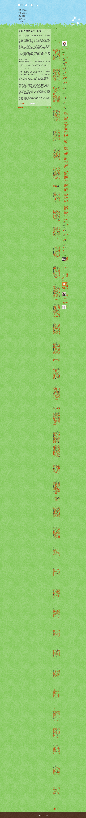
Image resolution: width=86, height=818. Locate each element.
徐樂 (54, 254)
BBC (54, 574)
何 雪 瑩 (59, 121)
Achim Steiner (55, 546)
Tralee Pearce (57, 789)
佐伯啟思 (56, 120)
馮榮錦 (57, 386)
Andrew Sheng (58, 558)
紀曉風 (55, 232)
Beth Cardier (58, 576)
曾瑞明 (56, 371)
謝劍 (58, 517)
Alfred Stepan (55, 553)
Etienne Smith (58, 616)
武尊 (58, 210)
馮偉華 (54, 386)
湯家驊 (57, 375)
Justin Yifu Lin (58, 669)
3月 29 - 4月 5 (66, 105)
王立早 (59, 79)
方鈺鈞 (55, 75)
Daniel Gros (55, 595)
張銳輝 (59, 292)
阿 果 (56, 215)
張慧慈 (55, 292)
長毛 (57, 214)
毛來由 (56, 76)
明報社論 (55, 187)
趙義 (57, 446)
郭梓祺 (55, 325)
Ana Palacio (57, 554)
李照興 (56, 159)
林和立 (55, 199)
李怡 (56, 153)
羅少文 (58, 527)
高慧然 (59, 269)
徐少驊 (59, 251)
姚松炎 (58, 225)
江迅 (55, 112)
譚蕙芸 (59, 534)
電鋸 (58, 436)
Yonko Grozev (55, 797)
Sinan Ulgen (55, 768)
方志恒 (54, 74)
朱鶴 (59, 111)
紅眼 (59, 232)
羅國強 (54, 532)
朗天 (58, 256)
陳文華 (57, 330)
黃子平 (57, 387)
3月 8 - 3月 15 (66, 221)
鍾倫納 (59, 519)
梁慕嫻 (56, 305)
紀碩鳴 (58, 231)
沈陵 (55, 170)
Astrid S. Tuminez (56, 569)
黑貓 (55, 407)
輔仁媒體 (57, 447)
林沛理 (54, 198)
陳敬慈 (56, 349)
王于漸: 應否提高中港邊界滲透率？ (65, 264)
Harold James (57, 627)
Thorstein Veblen (55, 786)
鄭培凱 (59, 485)
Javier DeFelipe (57, 647)
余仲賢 (55, 131)
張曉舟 (58, 293)
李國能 (54, 158)
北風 (56, 89)
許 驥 (56, 314)
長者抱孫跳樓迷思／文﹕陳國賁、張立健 (66, 173)
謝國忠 (56, 517)
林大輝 (59, 192)
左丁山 (54, 95)
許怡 (57, 315)
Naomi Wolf (56, 720)
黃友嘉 (57, 389)
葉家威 (55, 423)
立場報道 (55, 98)
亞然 (57, 174)
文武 (58, 73)
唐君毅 (54, 245)
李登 (57, 158)
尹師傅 (54, 69)
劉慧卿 (54, 456)
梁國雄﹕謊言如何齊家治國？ (66, 162)
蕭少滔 (56, 500)
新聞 (58, 408)
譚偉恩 (59, 533)
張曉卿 (54, 294)
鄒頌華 (55, 435)
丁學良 (56, 59)
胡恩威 (54, 236)
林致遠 (57, 201)
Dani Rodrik (58, 593)
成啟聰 (56, 110)
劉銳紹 (57, 456)
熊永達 (59, 438)
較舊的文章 (48, 108)
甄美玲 (58, 439)
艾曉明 (57, 119)
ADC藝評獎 (55, 547)
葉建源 (55, 422)
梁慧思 (59, 305)
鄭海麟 (59, 484)
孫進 (59, 247)
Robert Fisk (57, 747)
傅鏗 (57, 368)
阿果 (56, 216)
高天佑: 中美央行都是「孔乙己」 (66, 132)
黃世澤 (57, 390)
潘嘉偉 (54, 466)
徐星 (55, 252)
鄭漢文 (59, 486)
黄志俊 (55, 406)
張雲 (57, 287)
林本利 (59, 195)
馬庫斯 (57, 266)
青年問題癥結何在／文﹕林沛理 (66, 122)
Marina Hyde (55, 691)
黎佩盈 (54, 489)
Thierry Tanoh (55, 785)
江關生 (59, 113)
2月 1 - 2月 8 (66, 234)
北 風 (56, 88)
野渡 (55, 326)
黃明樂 (55, 393)
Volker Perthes (58, 793)
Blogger (45, 815)
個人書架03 (64, 280)
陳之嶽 (56, 328)
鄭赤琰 (57, 482)
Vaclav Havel (55, 790)
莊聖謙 (55, 312)
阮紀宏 (59, 172)
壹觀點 (57, 369)
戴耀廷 (54, 512)
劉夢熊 (58, 455)
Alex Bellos (57, 549)
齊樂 (54, 448)
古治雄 (57, 90)
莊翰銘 (58, 312)
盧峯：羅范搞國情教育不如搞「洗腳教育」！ (66, 208)
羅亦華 (57, 528)
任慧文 (57, 99)
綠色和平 (54, 440)
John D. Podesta (58, 654)
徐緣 (59, 254)
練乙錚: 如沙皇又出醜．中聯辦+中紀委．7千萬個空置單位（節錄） (65, 302)
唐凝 (57, 246)
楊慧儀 (55, 416)
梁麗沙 (55, 306)
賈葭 (57, 432)
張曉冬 (55, 293)
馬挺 (59, 266)
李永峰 (54, 150)
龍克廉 (55, 511)
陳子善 (57, 327)
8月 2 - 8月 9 (66, 59)
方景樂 (59, 74)
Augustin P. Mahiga (56, 570)
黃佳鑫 (57, 392)
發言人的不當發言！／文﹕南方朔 (66, 198)
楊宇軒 (57, 412)
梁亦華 (54, 297)
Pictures (58, 737)
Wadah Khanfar (57, 794)
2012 (63, 250)
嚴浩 (57, 538)
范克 (57, 238)
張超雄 (54, 287)
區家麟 (58, 270)
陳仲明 (57, 333)
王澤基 (56, 86)
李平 (57, 149)
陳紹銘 (55, 345)
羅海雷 (54, 531)
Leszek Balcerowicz (56, 679)
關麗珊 (59, 537)
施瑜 (56, 228)
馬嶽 (59, 268)
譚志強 (56, 533)
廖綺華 (59, 437)
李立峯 (57, 150)
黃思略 (56, 395)
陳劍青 (54, 352)
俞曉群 (55, 218)
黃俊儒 (57, 394)
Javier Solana (55, 648)
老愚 (57, 117)
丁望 (57, 58)
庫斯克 (59, 250)
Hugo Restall (58, 633)
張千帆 (56, 275)
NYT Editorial (55, 728)
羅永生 (54, 528)
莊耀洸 (54, 313)
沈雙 (55, 171)
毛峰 (56, 77)
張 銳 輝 (57, 274)
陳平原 (55, 332)
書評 (55, 256)
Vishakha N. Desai (56, 792)
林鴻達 (54, 209)
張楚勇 (57, 288)
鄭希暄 (54, 482)
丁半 (57, 57)
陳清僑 (59, 344)
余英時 (59, 133)
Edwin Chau (57, 613)
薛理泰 (59, 514)
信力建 (58, 218)
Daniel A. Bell (57, 594)
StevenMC (57, 775)
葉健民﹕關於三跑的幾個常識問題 (66, 118)
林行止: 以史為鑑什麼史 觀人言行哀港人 (66, 166)
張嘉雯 (58, 290)
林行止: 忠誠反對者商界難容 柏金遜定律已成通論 (66, 158)
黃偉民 (57, 397)
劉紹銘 (54, 453)
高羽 (55, 269)
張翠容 (57, 291)
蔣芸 (58, 473)
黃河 (58, 393)
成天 (56, 109)
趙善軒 (59, 445)
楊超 (54, 415)
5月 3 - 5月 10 (66, 92)
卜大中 (57, 60)
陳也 (54, 327)
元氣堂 (57, 70)
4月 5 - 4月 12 (66, 102)
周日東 (55, 176)
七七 (58, 59)
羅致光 (55, 530)
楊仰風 (54, 412)
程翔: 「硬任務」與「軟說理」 (66, 135)
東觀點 (56, 191)
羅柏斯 (59, 529)
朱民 (58, 110)
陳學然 (59, 353)
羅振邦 (58, 530)
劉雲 (57, 454)
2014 (63, 247)
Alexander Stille (55, 550)
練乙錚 (58, 467)
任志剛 (54, 99)
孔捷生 (56, 71)
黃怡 (59, 392)
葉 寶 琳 (55, 420)
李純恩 (56, 156)
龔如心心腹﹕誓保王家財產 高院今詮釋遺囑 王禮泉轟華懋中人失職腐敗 (65, 269)
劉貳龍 (58, 453)
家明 (57, 249)
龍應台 (58, 511)
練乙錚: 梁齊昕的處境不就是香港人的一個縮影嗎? (66, 149)
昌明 (54, 185)
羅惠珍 (57, 532)
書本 (59, 255)
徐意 (58, 253)
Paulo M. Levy (58, 732)
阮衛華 (56, 173)
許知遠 (57, 316)
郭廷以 (54, 323)
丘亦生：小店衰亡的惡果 (66, 195)
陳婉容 (59, 342)
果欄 (56, 210)
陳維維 (58, 351)
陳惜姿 (54, 344)
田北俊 (57, 96)
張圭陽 (56, 277)
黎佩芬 (57, 488)
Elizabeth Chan (55, 614)
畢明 (59, 308)
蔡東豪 (54, 470)
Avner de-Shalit (55, 571)
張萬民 (59, 289)
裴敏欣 (54, 441)
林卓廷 (59, 198)
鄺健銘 (55, 526)
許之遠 (59, 314)
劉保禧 (59, 449)
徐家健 (59, 252)
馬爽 (58, 267)
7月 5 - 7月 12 (66, 69)
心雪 (55, 73)
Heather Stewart (55, 629)
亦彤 (58, 98)
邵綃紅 (55, 213)
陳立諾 (54, 333)
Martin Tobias (58, 697)
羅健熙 (58, 531)
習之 (54, 310)
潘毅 (57, 466)
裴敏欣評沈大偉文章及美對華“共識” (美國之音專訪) (66, 114)
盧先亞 (56, 497)
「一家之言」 (55, 52)
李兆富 (56, 151)
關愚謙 (56, 537)
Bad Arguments (67, 306)
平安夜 (54, 96)
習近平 (57, 310)
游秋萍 (57, 374)
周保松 (56, 178)
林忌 (54, 197)
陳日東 (57, 331)
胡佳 (58, 235)
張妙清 (59, 277)
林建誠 (56, 200)
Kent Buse (58, 673)
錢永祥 (57, 506)
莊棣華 (59, 311)
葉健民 (54, 424)
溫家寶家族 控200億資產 (67, 294)
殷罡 (59, 257)
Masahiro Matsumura (56, 699)
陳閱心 (56, 353)
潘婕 (55, 465)
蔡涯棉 (56, 472)
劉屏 (55, 450)
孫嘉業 (59, 248)
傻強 (57, 407)
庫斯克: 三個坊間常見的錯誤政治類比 (66, 181)
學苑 (59, 494)
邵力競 (54, 212)
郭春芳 (55, 324)
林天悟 (54, 194)
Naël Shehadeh (58, 719)
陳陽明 (56, 348)
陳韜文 (59, 355)
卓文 (56, 175)
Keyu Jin (59, 674)
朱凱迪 (57, 111)
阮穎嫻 (59, 173)
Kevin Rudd (54, 674)
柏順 (58, 228)
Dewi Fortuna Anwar (57, 607)
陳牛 (59, 331)
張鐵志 (57, 294)
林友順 (58, 193)
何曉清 (57, 129)
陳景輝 (54, 347)
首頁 (34, 108)
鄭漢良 (55, 487)
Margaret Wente (55, 689)
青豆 (56, 217)
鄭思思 (57, 483)
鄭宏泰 (55, 481)
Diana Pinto (55, 608)
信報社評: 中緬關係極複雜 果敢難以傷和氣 (66, 212)
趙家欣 (56, 445)
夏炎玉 (56, 247)
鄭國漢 (55, 485)
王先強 (55, 80)
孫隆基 (55, 248)
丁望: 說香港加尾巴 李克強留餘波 (66, 153)
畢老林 (56, 308)
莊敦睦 (56, 311)
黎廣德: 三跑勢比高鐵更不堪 (66, 125)
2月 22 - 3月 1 (66, 226)
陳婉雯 (55, 343)
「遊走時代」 (58, 54)
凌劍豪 (58, 244)
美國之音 (55, 233)
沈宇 (56, 167)
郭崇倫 (59, 324)
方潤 (57, 75)
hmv (55, 632)
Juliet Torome (55, 668)
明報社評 (56, 186)
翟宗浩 (58, 440)
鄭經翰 (56, 486)
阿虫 (54, 216)
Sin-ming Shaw (57, 767)
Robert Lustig (55, 749)
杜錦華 (58, 166)
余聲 (57, 135)
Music (59, 717)
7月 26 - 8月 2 (66, 62)
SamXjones (58, 755)
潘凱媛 (58, 465)
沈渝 (57, 170)
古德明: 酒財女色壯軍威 (66, 138)
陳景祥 (58, 346)
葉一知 (59, 420)
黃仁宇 (56, 388)
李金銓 (56, 154)
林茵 (56, 202)
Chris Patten (55, 587)
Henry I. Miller (58, 631)
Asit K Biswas (57, 568)
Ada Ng (59, 546)
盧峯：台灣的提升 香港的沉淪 (66, 141)
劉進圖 (54, 454)
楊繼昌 (54, 417)
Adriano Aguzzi (58, 548)
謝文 (55, 515)
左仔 (58, 95)
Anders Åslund (55, 555)
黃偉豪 (56, 399)
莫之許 (57, 313)
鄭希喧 (58, 481)
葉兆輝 (55, 421)
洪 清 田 (57, 229)
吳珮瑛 (57, 138)
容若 (55, 250)
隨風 (59, 508)
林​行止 (56, 196)
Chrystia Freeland (55, 592)
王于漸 (55, 78)
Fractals (55, 617)
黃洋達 (59, 395)
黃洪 (55, 396)
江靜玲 (55, 113)
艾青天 (56, 118)
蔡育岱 (57, 470)
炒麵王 (54, 211)
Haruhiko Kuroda (55, 628)
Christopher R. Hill (56, 591)
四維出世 (54, 94)
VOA (54, 793)
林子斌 (55, 193)
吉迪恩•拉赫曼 (58, 101)
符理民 (58, 309)
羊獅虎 (55, 117)
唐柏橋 (57, 245)
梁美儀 (56, 299)
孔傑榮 (54, 72)
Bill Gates (56, 577)
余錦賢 (54, 135)
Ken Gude (54, 672)
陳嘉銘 (59, 350)
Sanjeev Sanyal (55, 757)
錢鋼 (57, 508)
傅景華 (54, 368)
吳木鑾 (56, 136)
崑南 (55, 272)
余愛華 (55, 134)
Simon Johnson (58, 766)
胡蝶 (56, 237)
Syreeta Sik (54, 776)
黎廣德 (55, 492)
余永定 (56, 130)
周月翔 (58, 176)
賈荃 (55, 432)
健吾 (55, 270)
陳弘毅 (58, 332)
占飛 (58, 89)
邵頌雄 (58, 213)
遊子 (59, 433)
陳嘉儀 (55, 351)
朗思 (54, 257)
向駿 (55, 102)
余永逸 (59, 130)
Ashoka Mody (58, 567)
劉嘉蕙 (55, 455)
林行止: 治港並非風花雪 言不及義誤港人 (66, 189)
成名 (59, 109)
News (54, 722)
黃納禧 (54, 397)
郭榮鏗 (59, 325)
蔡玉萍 (58, 469)
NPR (58, 727)
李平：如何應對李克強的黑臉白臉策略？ (66, 177)
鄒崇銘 (59, 434)
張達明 (55, 290)
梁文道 (57, 296)
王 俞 (59, 77)
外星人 (58, 94)
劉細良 (57, 452)
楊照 (56, 415)
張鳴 (59, 291)
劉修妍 (58, 450)
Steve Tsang (55, 774)
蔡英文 (57, 471)
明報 (57, 185)
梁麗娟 (59, 306)
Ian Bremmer (56, 634)
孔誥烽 (58, 72)
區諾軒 (56, 271)
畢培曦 (55, 309)
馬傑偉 (54, 268)
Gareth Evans (55, 618)
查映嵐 (54, 229)
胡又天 (57, 234)
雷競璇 (56, 436)
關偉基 (55, 536)
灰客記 (59, 114)
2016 (63, 54)
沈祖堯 (59, 169)
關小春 (59, 535)
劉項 (59, 454)
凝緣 (56, 493)
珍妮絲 (54, 231)
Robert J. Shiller (56, 748)
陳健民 (54, 342)
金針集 (54, 214)
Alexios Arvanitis (55, 551)
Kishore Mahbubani (56, 675)
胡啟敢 (57, 236)
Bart (58, 573)
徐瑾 (56, 254)
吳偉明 (56, 139)
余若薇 (55, 133)
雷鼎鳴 (59, 435)
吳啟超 (57, 140)
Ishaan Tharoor (58, 636)
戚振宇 (57, 295)
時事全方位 (56, 255)
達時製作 (55, 434)
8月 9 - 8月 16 (66, 57)
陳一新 (58, 326)
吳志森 (56, 137)
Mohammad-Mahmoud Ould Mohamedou (56, 714)
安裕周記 (58, 108)
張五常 (57, 276)
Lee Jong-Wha (57, 678)
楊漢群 (59, 415)
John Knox (56, 655)
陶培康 (57, 359)
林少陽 (59, 194)
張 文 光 (57, 273)
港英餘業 (57, 373)
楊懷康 (58, 416)
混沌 (63, 47)
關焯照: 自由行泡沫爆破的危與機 (66, 128)
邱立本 (57, 211)
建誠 (57, 227)
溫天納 (57, 417)
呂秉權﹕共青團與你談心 (66, 169)
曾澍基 (56, 372)
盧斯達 (55, 499)
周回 (57, 177)
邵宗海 (59, 212)
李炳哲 (57, 155)
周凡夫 (59, 175)
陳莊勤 (59, 345)
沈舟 (56, 168)
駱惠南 (55, 510)
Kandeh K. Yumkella (57, 670)
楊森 (58, 414)
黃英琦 (58, 396)
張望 (54, 286)
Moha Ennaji (58, 711)
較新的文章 (20, 108)
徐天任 (56, 251)
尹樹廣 (57, 69)
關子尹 (56, 535)
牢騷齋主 (58, 171)
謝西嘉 (58, 515)
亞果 (55, 174)
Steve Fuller (58, 773)
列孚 (54, 101)
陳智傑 (59, 347)
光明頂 (57, 100)
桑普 (56, 257)
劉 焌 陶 (57, 448)
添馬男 (59, 307)
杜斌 (55, 166)
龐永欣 (55, 527)
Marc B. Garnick (56, 688)
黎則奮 (56, 491)
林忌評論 (57, 197)
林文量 (55, 195)
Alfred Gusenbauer (56, 552)
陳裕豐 (59, 349)
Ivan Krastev (55, 638)
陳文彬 (56, 329)
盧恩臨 (59, 498)
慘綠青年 (55, 438)
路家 (57, 433)
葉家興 (58, 423)
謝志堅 (57, 516)
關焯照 (59, 536)
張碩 (54, 291)
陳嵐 (55, 346)
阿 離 (58, 215)
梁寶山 (55, 307)
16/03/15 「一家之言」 (66, 193)
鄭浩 (56, 484)
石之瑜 (56, 97)
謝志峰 (54, 516)
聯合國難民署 (56, 513)
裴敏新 (58, 441)
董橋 (55, 431)
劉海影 (54, 451)
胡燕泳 (59, 237)
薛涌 (56, 514)
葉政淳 (59, 422)
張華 (57, 286)
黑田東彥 (58, 406)
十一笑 (54, 60)
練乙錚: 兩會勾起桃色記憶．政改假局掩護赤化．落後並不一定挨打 (66, 217)
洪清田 (57, 230)
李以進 (54, 149)
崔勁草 (57, 272)
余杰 (55, 132)
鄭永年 (55, 480)
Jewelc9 (57, 652)
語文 (54, 443)
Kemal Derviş (57, 671)
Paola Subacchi (55, 731)
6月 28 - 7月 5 (66, 72)
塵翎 (54, 437)
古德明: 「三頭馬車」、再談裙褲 (64, 298)
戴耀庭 (59, 512)
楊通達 (56, 414)
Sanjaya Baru (57, 756)
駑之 (58, 487)
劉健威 (57, 451)
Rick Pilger (55, 745)
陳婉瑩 (58, 343)
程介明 (57, 377)
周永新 (54, 177)
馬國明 (55, 267)
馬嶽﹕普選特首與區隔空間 (66, 201)
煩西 (57, 418)
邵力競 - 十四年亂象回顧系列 (56, 809)
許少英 (55, 315)
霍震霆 (55, 509)
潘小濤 (54, 464)
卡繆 (54, 90)
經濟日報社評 (58, 419)
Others (58, 730)
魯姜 (54, 488)
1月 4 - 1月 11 (66, 244)
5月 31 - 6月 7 (66, 82)
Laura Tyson (55, 676)
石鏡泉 (59, 97)
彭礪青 (56, 370)
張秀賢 (54, 279)
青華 (59, 217)
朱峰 (54, 111)
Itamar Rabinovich (56, 637)
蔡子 (56, 468)
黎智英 (59, 491)
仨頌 (57, 87)
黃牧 (54, 394)
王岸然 (59, 80)
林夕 (56, 192)
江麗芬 (55, 114)
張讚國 (54, 295)
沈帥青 (56, 169)
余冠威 (59, 132)
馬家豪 (56, 265)
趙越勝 (55, 446)
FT (58, 617)
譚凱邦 (55, 534)
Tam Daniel (58, 777)
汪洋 (54, 167)
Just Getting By (28, 4)
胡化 (55, 235)
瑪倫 (55, 439)
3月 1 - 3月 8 (66, 224)
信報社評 (55, 219)
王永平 (54, 79)
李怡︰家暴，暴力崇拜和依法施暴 (66, 145)
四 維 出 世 (57, 93)
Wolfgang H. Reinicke (56, 795)
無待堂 (57, 376)
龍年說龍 (58, 510)
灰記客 (55, 115)
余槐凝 (58, 134)
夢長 (56, 437)
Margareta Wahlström (56, 690)
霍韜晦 (59, 509)
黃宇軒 (57, 391)
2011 (63, 252)
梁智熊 (57, 304)
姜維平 (55, 227)
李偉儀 (58, 157)
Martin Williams (57, 698)
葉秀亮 (59, 421)
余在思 (59, 131)
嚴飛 (55, 538)
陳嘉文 (55, 350)
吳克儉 (59, 136)
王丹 (58, 78)
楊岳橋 (57, 413)
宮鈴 (55, 249)
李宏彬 (57, 152)
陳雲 (59, 348)
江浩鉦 (59, 112)
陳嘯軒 (57, 352)
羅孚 (56, 529)
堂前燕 (59, 271)
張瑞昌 (56, 289)
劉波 (56, 449)
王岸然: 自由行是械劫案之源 (66, 185)
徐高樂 (55, 253)
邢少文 (55, 172)
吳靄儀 (59, 142)
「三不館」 (54, 53)
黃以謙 (54, 391)
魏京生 (59, 526)
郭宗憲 (59, 323)
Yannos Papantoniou (56, 796)
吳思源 (54, 138)
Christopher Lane (58, 590)
